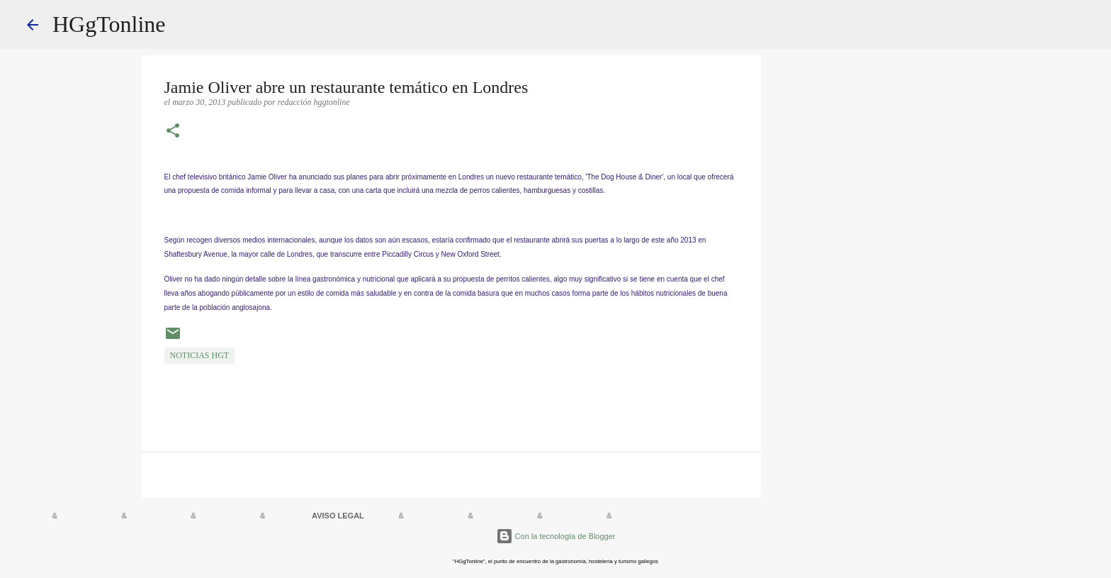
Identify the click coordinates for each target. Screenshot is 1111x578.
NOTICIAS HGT (200, 355)
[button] (172, 132)
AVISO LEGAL (338, 515)
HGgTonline (109, 24)
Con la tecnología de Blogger (556, 536)
